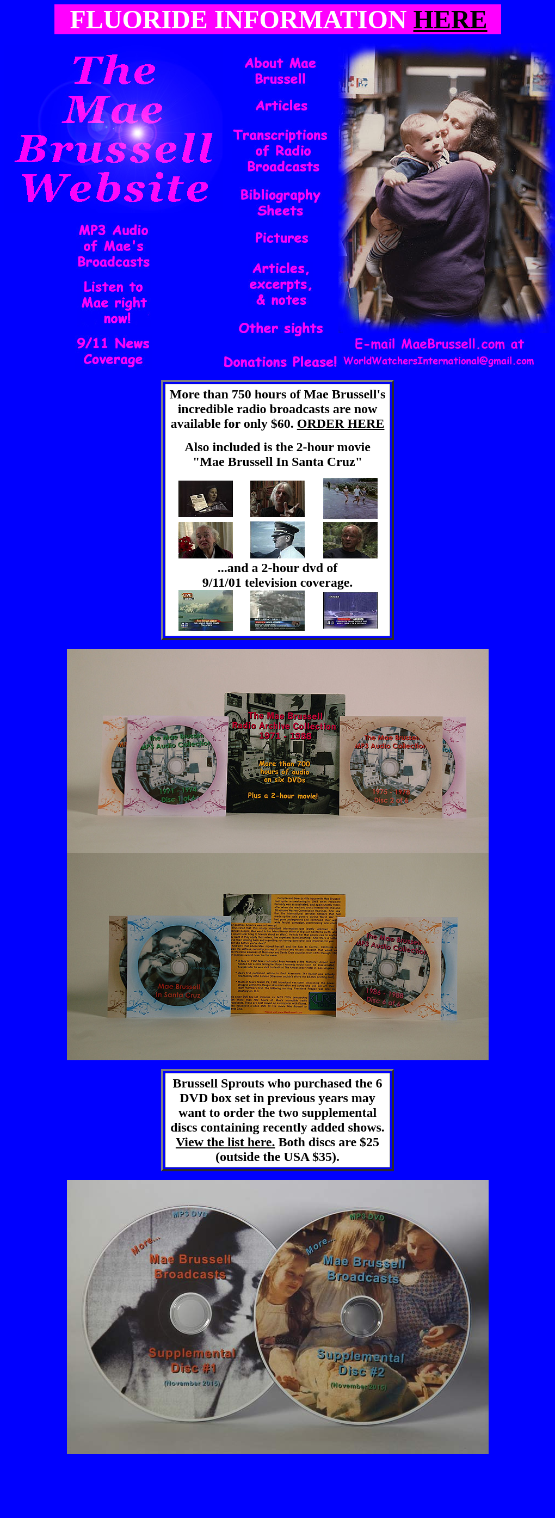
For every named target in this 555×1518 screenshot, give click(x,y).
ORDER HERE (341, 423)
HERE (451, 19)
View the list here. (225, 1142)
